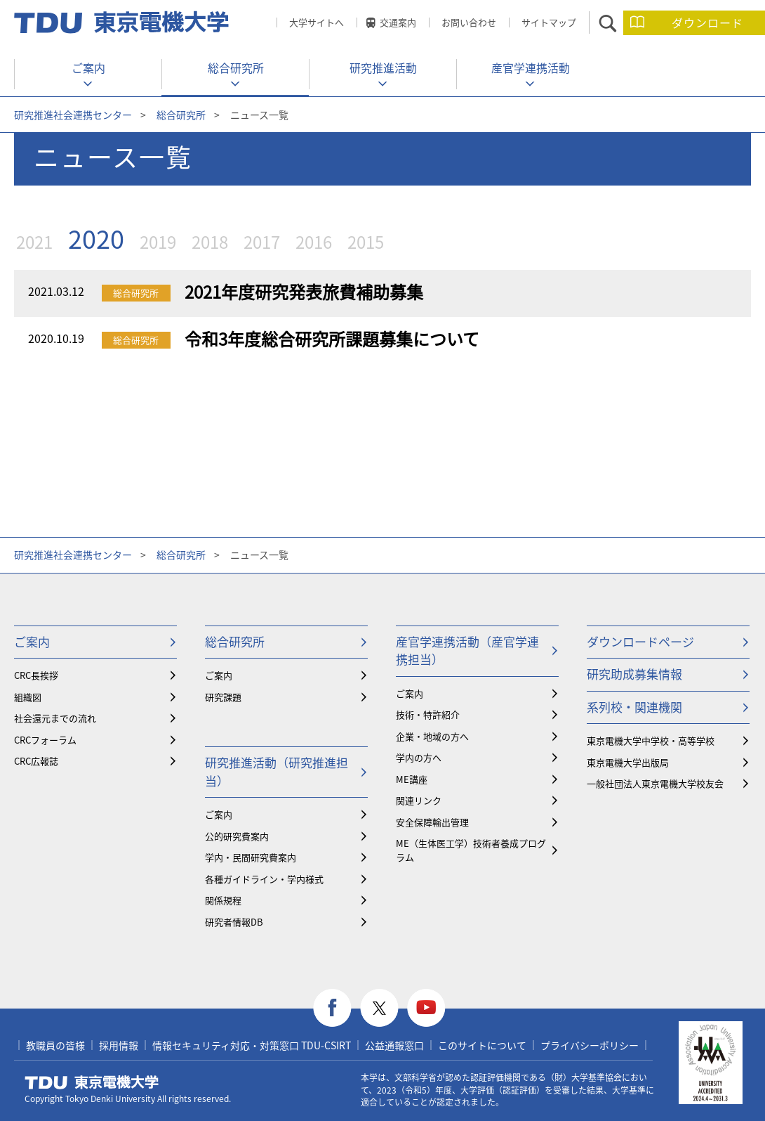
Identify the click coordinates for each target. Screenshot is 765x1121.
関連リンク (418, 800)
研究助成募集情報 (634, 673)
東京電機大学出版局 (628, 762)
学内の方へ (418, 757)
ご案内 (88, 67)
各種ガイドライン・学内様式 (264, 879)
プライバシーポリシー (589, 1045)
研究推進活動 (383, 67)
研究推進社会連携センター (73, 115)
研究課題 (223, 697)
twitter (379, 1008)
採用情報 (118, 1045)
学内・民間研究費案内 (250, 857)
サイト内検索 (620, 23)
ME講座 (411, 779)
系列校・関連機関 (634, 706)
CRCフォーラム (45, 739)
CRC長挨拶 (36, 675)
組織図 (27, 697)
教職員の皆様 (55, 1045)
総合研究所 (236, 67)
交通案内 (398, 22)
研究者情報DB (234, 921)
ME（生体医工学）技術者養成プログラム (471, 850)
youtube (426, 1008)
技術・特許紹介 (428, 714)
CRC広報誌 (36, 760)
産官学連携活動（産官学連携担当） (467, 650)
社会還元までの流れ (55, 718)
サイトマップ (548, 22)
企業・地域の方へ (432, 736)
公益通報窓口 (394, 1045)
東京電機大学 (92, 1082)
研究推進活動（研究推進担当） (276, 771)
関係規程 (223, 900)
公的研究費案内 (237, 836)
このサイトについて (482, 1045)
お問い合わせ (468, 22)
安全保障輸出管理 (432, 822)
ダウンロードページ (640, 641)
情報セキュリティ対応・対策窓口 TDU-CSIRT (251, 1045)
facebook (332, 1008)
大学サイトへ (316, 22)
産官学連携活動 (530, 67)
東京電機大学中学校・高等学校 (650, 740)
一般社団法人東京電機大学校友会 (655, 783)
